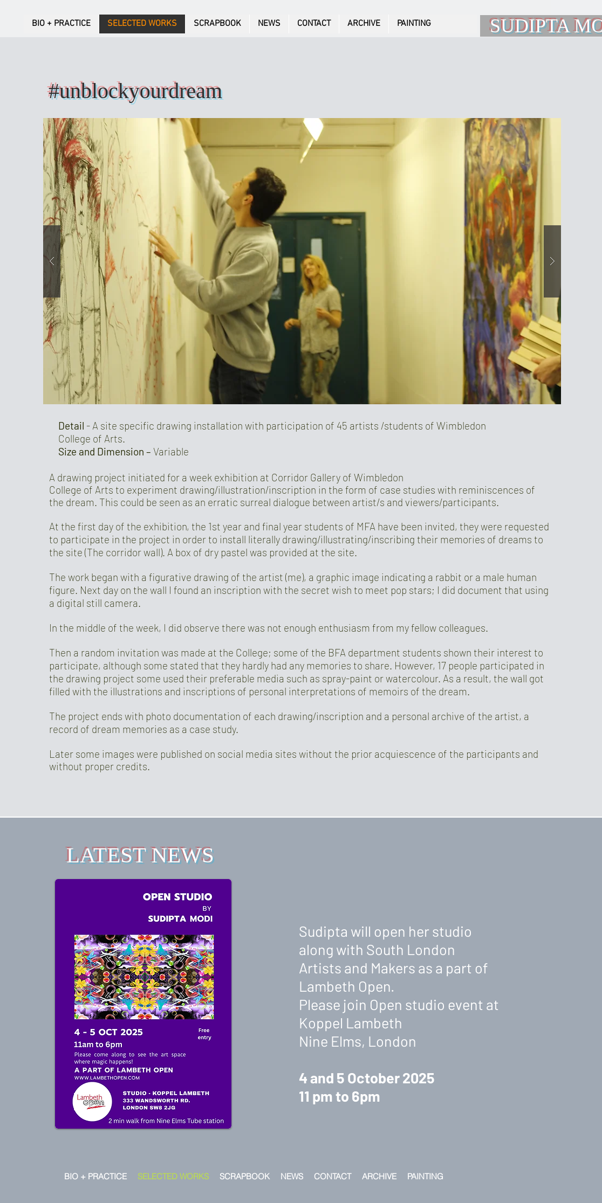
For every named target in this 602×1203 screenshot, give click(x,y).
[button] (302, 261)
